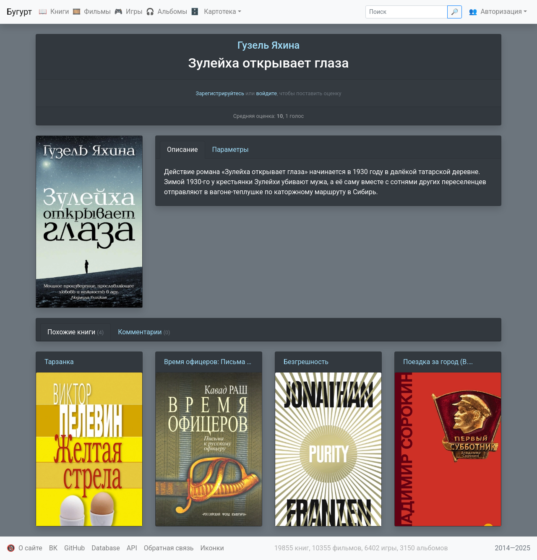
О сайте (30, 548)
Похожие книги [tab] (75, 332)
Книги (59, 12)
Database (105, 548)
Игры (134, 12)
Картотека (220, 12)
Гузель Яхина (268, 45)
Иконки (212, 548)
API (132, 548)
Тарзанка (59, 362)
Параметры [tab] (230, 150)
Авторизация (501, 12)
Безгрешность (306, 362)
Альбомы (173, 12)
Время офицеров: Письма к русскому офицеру (207, 362)
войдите (266, 93)
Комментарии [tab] (144, 332)
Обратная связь (169, 548)
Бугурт (19, 12)
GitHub (74, 548)
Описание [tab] (182, 150)
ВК (53, 548)
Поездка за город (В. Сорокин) (435, 362)
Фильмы (97, 12)
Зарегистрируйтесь (220, 93)
